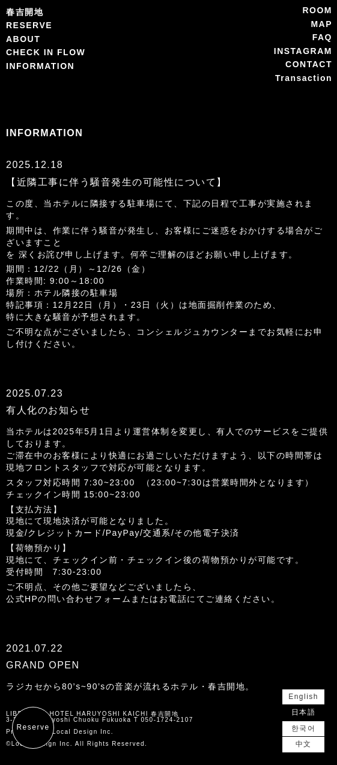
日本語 (303, 712)
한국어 (303, 728)
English (303, 696)
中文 (304, 744)
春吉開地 (24, 12)
